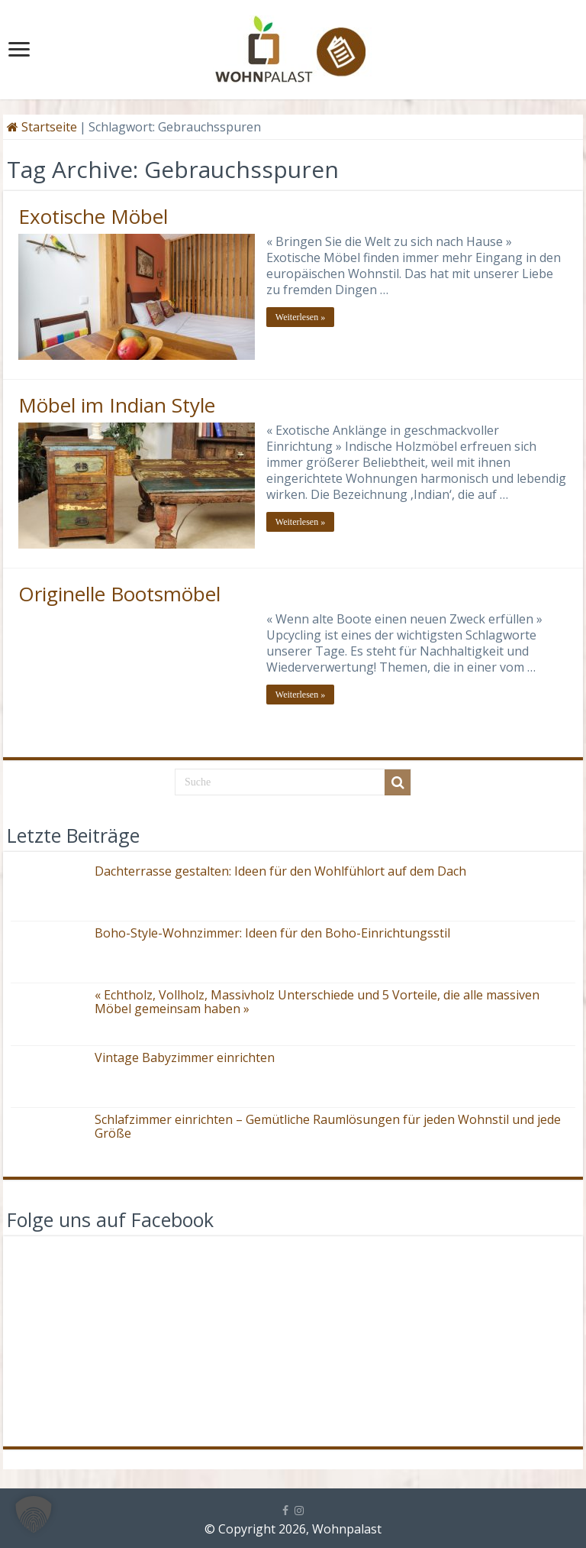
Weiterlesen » (300, 317)
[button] (33, 1514)
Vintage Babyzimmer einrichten (185, 1057)
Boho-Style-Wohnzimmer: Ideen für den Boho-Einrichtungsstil (272, 933)
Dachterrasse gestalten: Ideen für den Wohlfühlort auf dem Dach (280, 871)
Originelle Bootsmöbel (119, 593)
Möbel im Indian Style (116, 405)
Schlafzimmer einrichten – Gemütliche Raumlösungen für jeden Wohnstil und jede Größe (328, 1126)
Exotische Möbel (93, 216)
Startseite (42, 126)
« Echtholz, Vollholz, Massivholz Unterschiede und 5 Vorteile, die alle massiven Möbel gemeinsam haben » (317, 1001)
